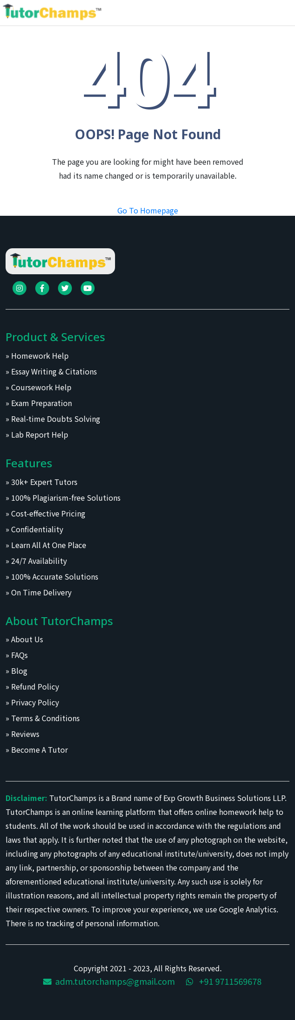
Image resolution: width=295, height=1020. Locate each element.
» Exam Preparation (39, 402)
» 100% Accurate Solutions (52, 576)
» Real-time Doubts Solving (53, 418)
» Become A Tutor (37, 749)
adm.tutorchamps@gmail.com (109, 981)
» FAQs (17, 654)
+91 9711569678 (224, 981)
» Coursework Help (38, 387)
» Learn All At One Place (46, 544)
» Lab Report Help (37, 434)
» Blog (16, 670)
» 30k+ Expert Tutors (41, 481)
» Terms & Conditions (43, 717)
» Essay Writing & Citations (51, 371)
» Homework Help (37, 355)
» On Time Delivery (38, 592)
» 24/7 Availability (36, 560)
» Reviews (22, 733)
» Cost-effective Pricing (45, 513)
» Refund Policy (32, 686)
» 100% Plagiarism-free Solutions (63, 497)
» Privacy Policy (32, 702)
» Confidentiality (34, 529)
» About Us (24, 639)
